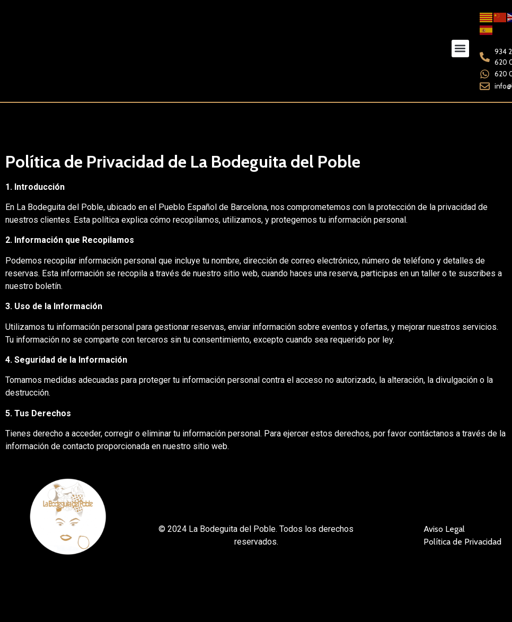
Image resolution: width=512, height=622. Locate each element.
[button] (460, 48)
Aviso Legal (444, 528)
